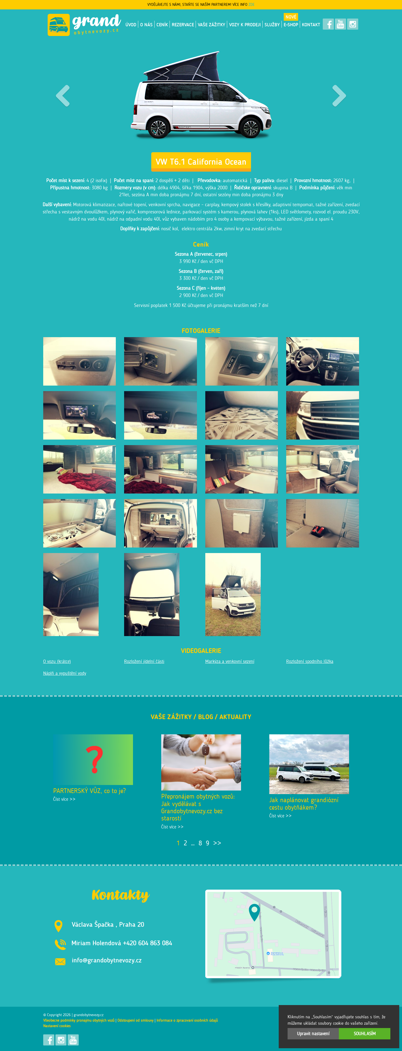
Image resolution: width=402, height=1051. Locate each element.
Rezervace (183, 24)
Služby (272, 24)
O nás (146, 24)
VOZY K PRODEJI (245, 24)
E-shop (291, 24)
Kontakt (311, 24)
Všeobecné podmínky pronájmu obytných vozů (78, 1020)
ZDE (252, 4)
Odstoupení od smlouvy (135, 1020)
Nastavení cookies (57, 1026)
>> (217, 843)
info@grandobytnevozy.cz (107, 960)
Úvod (131, 24)
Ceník (162, 24)
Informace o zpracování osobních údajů (187, 1020)
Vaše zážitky (211, 24)
